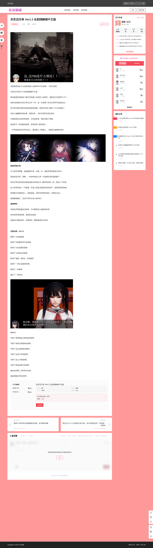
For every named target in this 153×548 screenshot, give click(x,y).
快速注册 (141, 10)
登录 (133, 10)
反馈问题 (10, 3)
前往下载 (104, 24)
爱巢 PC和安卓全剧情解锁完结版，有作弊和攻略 (31, 423)
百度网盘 (39, 405)
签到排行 (129, 107)
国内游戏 (14, 24)
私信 (142, 17)
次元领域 (21, 545)
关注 (138, 17)
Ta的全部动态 (129, 51)
